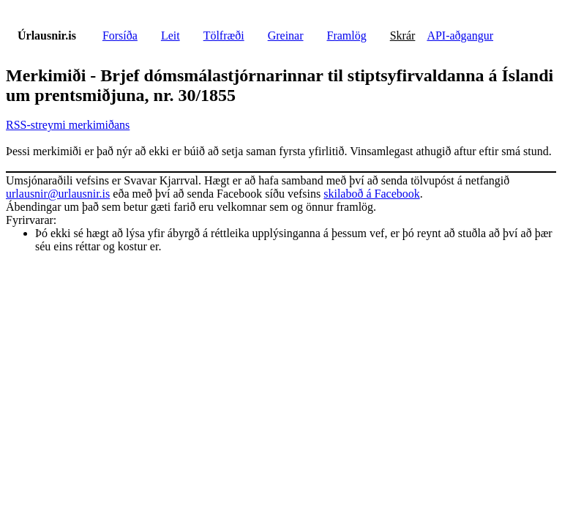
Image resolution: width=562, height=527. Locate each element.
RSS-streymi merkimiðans (68, 125)
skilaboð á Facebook (371, 193)
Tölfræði (223, 35)
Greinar (286, 35)
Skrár (403, 35)
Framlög (347, 35)
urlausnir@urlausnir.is (58, 193)
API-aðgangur (460, 35)
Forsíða (120, 35)
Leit (170, 35)
